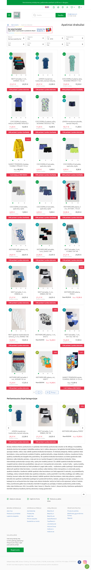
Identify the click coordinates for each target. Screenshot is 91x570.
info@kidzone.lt (72, 14)
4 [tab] (25, 75)
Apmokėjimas (31, 511)
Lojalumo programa (12, 516)
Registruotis (15, 550)
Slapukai (69, 518)
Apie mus (9, 511)
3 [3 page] (40, 392)
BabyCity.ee (51, 516)
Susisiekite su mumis (33, 521)
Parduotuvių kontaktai (13, 513)
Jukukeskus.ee (51, 524)
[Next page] (54, 392)
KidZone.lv (50, 529)
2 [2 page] (37, 392)
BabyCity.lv (50, 513)
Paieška (60, 15)
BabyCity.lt (50, 511)
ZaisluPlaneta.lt (52, 519)
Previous (8, 428)
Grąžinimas (30, 516)
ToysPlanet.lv (51, 521)
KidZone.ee (50, 531)
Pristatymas (30, 513)
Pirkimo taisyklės (32, 519)
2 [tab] (16, 75)
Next (82, 428)
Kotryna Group (51, 526)
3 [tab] (21, 75)
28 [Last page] (47, 392)
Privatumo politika (72, 511)
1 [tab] (11, 75)
